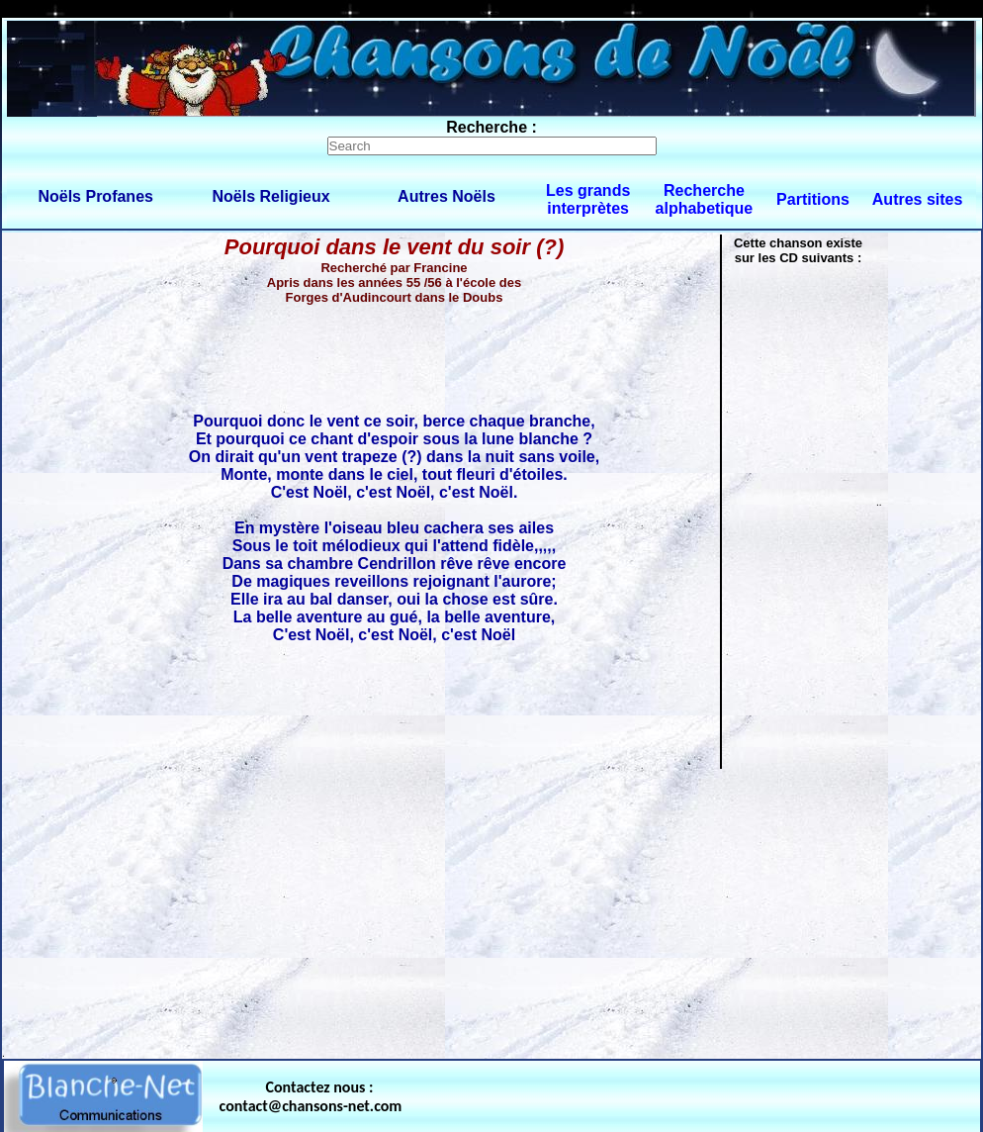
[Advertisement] (491, 909)
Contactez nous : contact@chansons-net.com (311, 1096)
